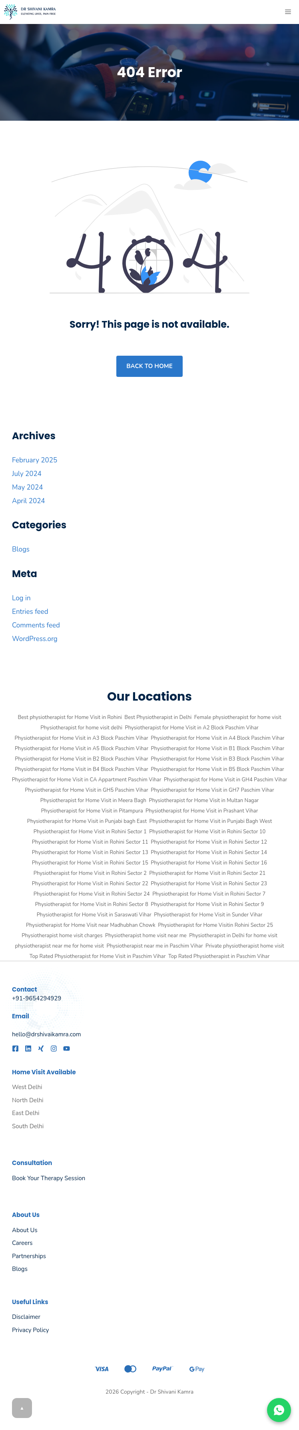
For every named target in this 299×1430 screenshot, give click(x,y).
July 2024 (27, 473)
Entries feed (30, 611)
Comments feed (36, 625)
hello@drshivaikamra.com (46, 1034)
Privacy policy (30, 1330)
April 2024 (28, 501)
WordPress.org (35, 638)
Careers (22, 1243)
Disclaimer (26, 1317)
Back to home (149, 366)
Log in (21, 598)
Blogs (21, 549)
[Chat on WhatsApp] (279, 1410)
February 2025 (34, 460)
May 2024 (27, 487)
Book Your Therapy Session (48, 1178)
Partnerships (29, 1256)
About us (25, 1230)
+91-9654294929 (36, 998)
